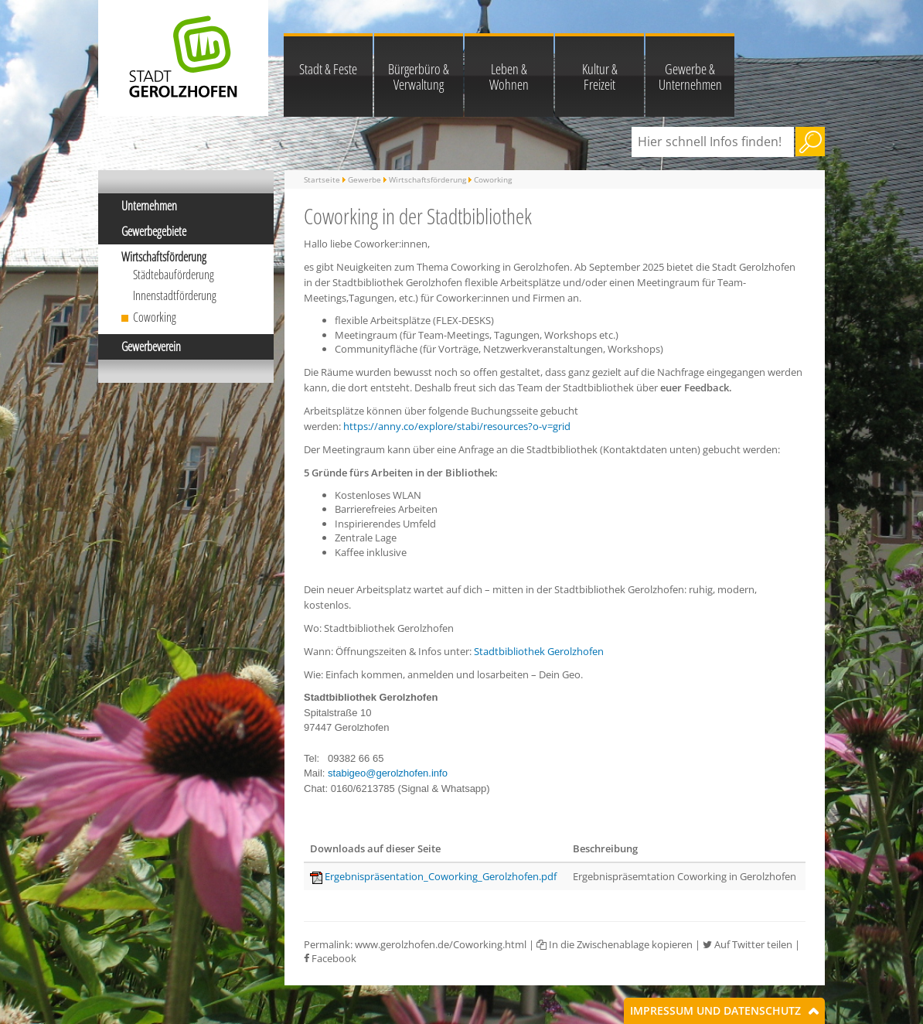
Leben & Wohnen (509, 77)
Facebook (330, 958)
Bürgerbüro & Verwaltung (418, 77)
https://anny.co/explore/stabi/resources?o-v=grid (456, 426)
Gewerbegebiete (153, 231)
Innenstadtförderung (174, 295)
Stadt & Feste (328, 69)
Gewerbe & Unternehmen (690, 77)
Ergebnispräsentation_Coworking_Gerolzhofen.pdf (441, 876)
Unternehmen (149, 205)
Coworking (154, 317)
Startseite (322, 179)
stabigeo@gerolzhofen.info (388, 773)
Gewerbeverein (151, 346)
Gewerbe (364, 179)
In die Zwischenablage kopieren (614, 944)
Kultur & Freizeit (600, 77)
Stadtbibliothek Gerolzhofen (539, 651)
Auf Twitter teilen (747, 944)
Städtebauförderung (173, 274)
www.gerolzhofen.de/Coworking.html (440, 944)
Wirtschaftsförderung (163, 256)
